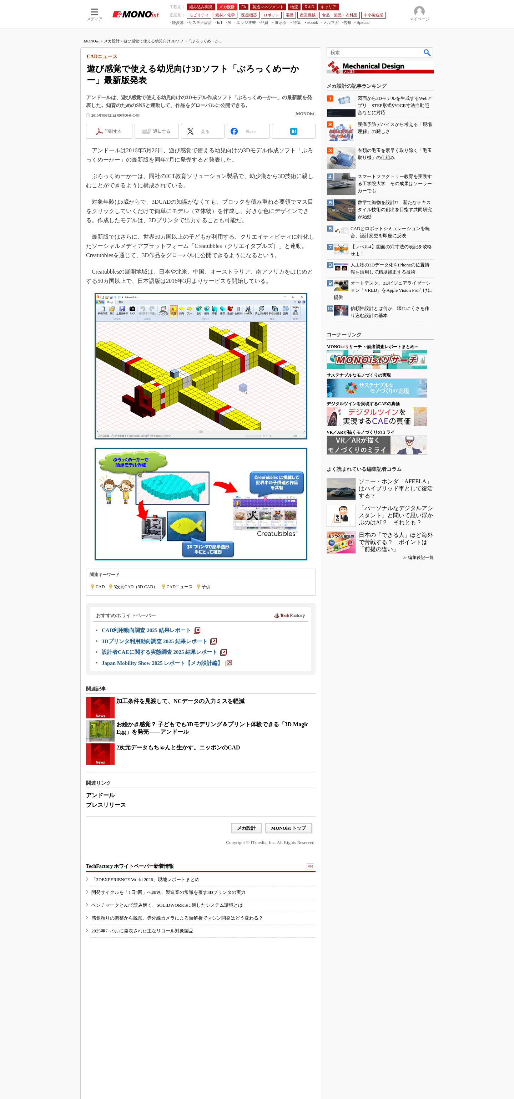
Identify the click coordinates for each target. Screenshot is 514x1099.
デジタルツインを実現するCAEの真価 (363, 403)
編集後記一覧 (421, 557)
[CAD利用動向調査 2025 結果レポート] (151, 630)
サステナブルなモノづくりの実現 (359, 375)
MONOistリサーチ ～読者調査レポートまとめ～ (373, 346)
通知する (161, 131)
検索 (427, 52)
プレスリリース (106, 805)
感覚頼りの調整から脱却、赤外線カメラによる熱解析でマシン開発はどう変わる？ (177, 918)
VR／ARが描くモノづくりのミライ (361, 432)
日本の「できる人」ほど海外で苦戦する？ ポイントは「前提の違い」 (396, 542)
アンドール (100, 795)
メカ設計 (112, 41)
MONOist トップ (288, 828)
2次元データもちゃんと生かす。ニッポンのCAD (178, 747)
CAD (100, 586)
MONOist (92, 41)
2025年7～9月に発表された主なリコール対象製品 (142, 930)
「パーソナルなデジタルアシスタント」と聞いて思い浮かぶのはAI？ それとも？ (396, 515)
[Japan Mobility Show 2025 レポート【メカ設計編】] (167, 663)
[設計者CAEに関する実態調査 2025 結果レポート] (164, 652)
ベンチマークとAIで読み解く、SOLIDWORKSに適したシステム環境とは (167, 905)
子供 (206, 586)
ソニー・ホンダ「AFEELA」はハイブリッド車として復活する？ (396, 488)
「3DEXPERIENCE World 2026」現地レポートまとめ (145, 879)
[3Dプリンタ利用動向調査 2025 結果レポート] (159, 641)
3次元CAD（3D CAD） (135, 586)
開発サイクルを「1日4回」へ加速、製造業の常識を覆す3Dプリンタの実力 (168, 892)
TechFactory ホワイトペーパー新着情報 (130, 866)
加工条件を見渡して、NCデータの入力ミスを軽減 (180, 701)
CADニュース (180, 586)
